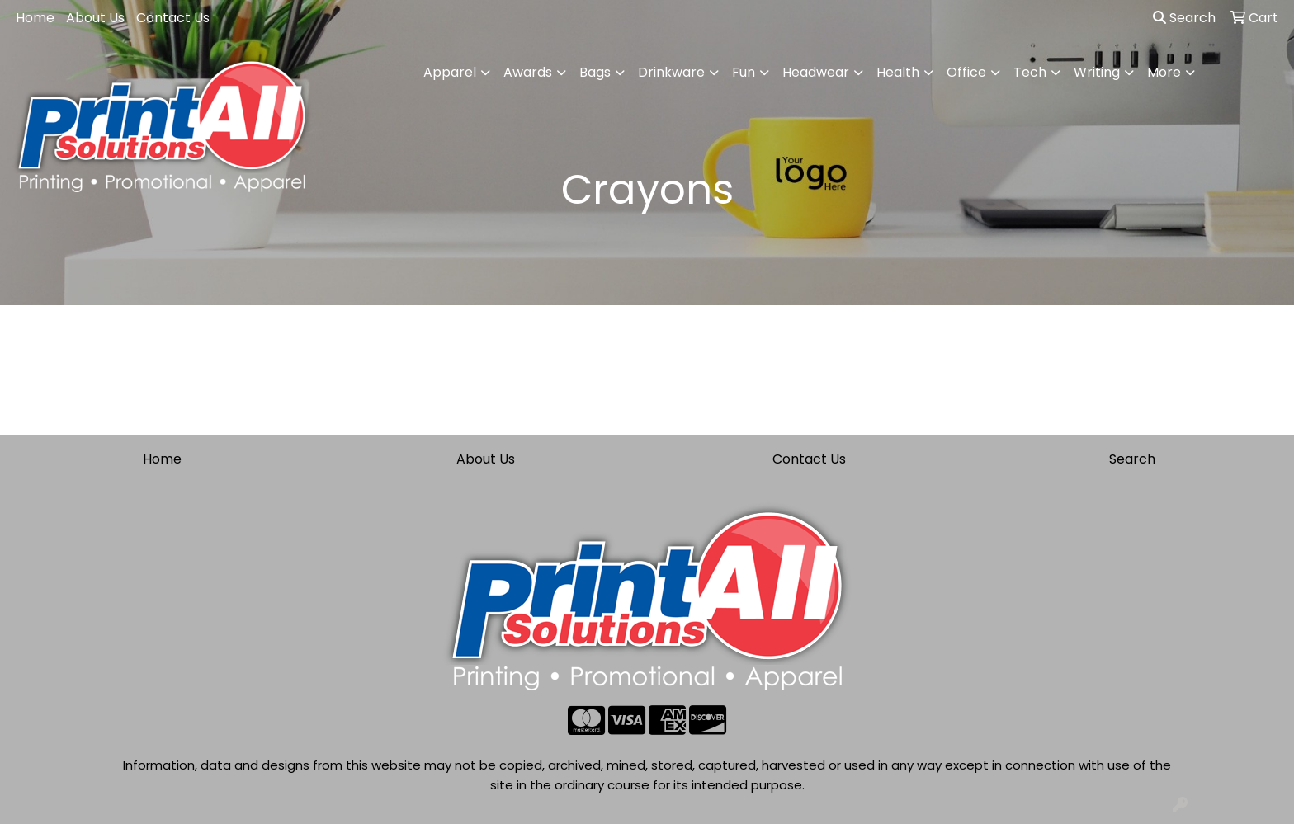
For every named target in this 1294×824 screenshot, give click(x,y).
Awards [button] (527, 72)
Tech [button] (1029, 72)
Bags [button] (595, 72)
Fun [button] (743, 72)
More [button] (1164, 72)
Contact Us (173, 17)
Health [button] (897, 72)
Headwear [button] (815, 72)
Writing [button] (1097, 72)
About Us (95, 17)
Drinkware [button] (671, 72)
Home (35, 17)
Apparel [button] (449, 72)
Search (1184, 17)
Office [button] (966, 72)
